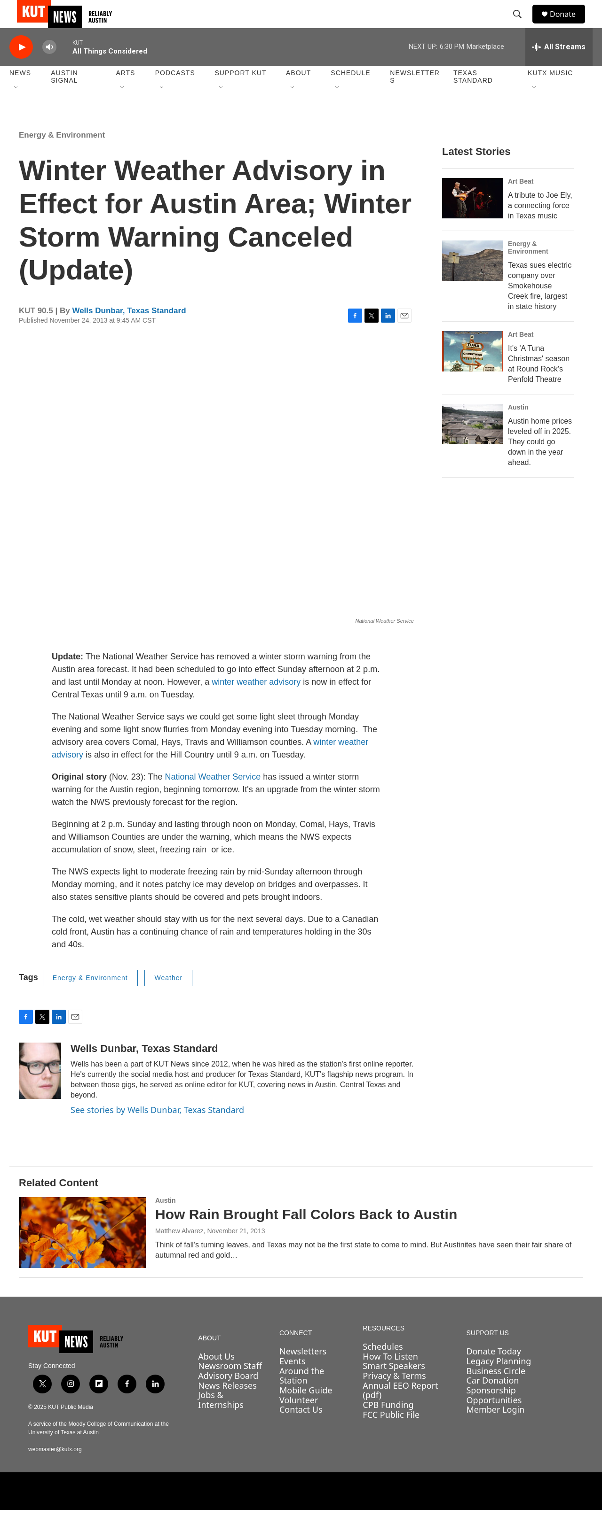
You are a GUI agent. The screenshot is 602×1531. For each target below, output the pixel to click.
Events (292, 1382)
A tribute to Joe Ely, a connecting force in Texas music (540, 226)
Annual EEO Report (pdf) (400, 1411)
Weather (168, 999)
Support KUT (240, 94)
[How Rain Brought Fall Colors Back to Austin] (82, 1253)
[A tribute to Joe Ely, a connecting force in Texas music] (472, 219)
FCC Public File (391, 1435)
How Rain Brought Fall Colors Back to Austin (306, 1235)
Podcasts (175, 94)
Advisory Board (228, 1396)
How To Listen (390, 1377)
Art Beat (520, 202)
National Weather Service (213, 798)
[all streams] (559, 68)
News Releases (227, 1406)
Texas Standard (473, 97)
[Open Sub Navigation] (16, 109)
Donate (568, 25)
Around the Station (301, 1396)
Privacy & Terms (394, 1396)
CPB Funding (388, 1425)
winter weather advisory (257, 703)
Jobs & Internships (221, 1420)
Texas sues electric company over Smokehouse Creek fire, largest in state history (539, 307)
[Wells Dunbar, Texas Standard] (40, 1092)
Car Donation (492, 1401)
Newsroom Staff (229, 1386)
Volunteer (298, 1421)
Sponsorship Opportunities (494, 1416)
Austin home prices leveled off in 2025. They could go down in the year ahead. (540, 462)
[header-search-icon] (522, 25)
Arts (125, 94)
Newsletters (415, 97)
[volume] (49, 68)
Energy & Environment (62, 156)
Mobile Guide (306, 1411)
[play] (21, 68)
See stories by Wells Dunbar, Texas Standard (157, 1131)
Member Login (495, 1430)
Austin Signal (64, 97)
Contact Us (301, 1430)
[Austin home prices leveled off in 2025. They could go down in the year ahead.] (472, 445)
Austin (518, 428)
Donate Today (493, 1372)
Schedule (350, 94)
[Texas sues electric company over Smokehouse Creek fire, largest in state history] (472, 282)
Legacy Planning (498, 1382)
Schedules (383, 1367)
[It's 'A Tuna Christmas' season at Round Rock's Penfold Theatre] (472, 372)
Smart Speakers (394, 1386)
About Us (216, 1377)
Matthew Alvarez (179, 1252)
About (298, 94)
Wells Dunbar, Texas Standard (129, 331)
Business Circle (495, 1392)
